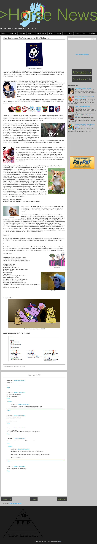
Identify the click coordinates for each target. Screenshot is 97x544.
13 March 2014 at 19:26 (23, 404)
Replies (10, 401)
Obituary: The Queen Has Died (82, 106)
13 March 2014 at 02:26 (19, 392)
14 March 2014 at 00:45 (19, 466)
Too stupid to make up (40, 33)
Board (70, 33)
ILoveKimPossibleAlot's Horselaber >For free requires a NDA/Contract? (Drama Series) (84, 126)
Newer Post (7, 499)
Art (64, 33)
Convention (22, 33)
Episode (77, 33)
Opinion (51, 33)
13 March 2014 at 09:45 (19, 428)
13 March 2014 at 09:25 (19, 415)
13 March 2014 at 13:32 (23, 449)
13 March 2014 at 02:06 (19, 380)
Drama (29, 33)
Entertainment (12, 33)
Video (84, 33)
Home (34, 499)
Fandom (3, 33)
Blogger (60, 541)
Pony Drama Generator (82, 145)
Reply (8, 387)
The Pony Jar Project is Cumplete (83, 88)
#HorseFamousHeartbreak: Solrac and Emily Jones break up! (84, 97)
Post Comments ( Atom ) (15, 503)
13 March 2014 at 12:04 (19, 438)
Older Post (61, 499)
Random (59, 33)
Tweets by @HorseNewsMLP (82, 54)
